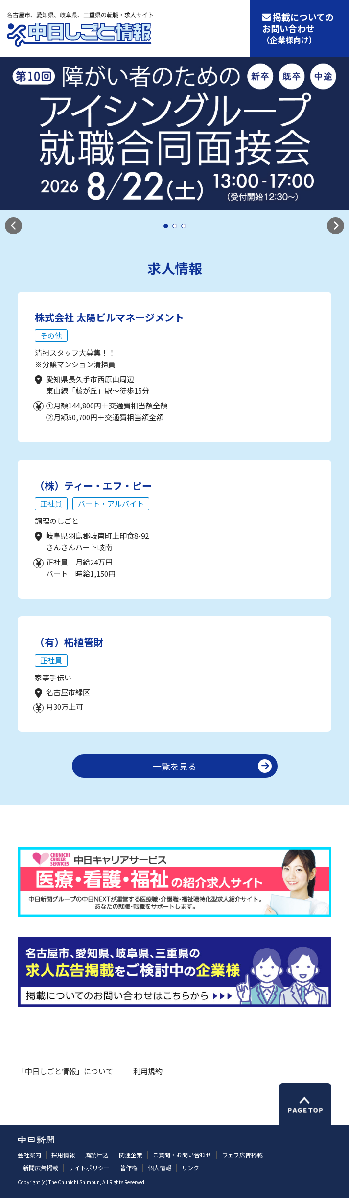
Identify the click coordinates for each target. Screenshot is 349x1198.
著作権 (129, 1167)
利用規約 (148, 1071)
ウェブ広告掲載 (242, 1155)
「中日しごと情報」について (65, 1071)
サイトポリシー (89, 1167)
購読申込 (97, 1155)
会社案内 (29, 1155)
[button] (13, 225)
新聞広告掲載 (40, 1167)
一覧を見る (175, 766)
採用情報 (63, 1155)
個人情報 (159, 1167)
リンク (190, 1167)
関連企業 (130, 1155)
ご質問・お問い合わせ (182, 1155)
